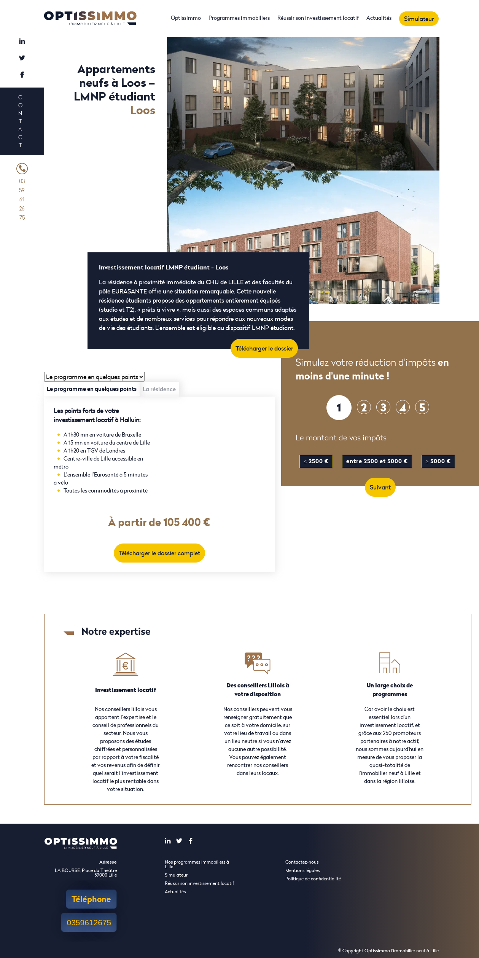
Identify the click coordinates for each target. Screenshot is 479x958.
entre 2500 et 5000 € (377, 461)
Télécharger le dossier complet (159, 553)
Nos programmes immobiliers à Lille (197, 864)
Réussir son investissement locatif (318, 17)
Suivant (380, 487)
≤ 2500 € (316, 461)
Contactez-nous (301, 862)
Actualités (378, 17)
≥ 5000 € (438, 461)
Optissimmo (186, 17)
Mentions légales (302, 870)
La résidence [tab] (159, 389)
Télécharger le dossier (264, 348)
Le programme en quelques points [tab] (92, 389)
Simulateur (419, 18)
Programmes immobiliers (239, 17)
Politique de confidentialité (313, 878)
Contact (20, 121)
